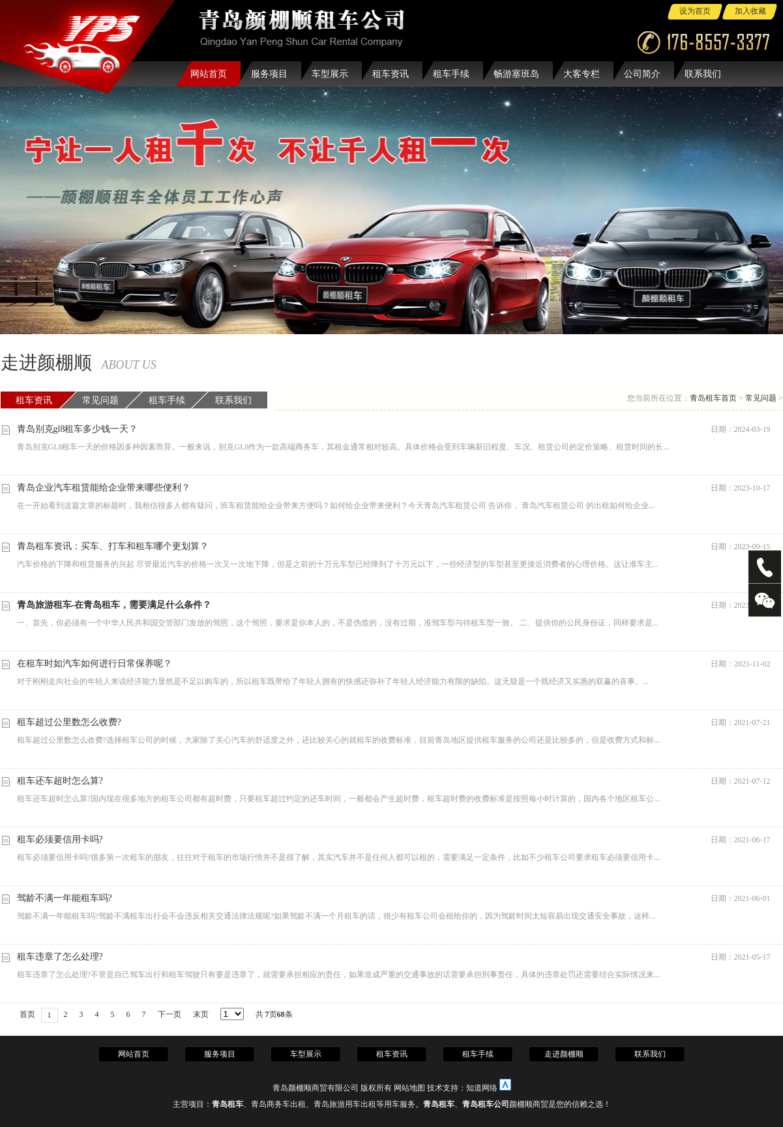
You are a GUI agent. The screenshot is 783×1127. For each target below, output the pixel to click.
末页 (201, 1014)
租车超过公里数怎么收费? (69, 722)
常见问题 (100, 400)
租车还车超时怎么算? (60, 781)
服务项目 (269, 74)
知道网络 (481, 1087)
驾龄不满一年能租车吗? (64, 898)
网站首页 (208, 74)
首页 (27, 1014)
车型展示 (330, 74)
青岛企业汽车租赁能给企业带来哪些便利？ (103, 487)
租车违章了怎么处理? (60, 957)
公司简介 (642, 74)
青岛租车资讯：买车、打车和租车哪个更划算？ (113, 546)
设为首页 (695, 11)
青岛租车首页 (713, 398)
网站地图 (409, 1087)
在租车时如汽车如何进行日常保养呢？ (94, 663)
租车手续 (451, 74)
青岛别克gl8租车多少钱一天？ (77, 429)
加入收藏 (750, 11)
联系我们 (703, 74)
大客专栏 (581, 74)
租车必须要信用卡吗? (60, 839)
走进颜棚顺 (564, 1054)
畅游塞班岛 (516, 74)
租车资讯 (390, 74)
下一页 (169, 1014)
